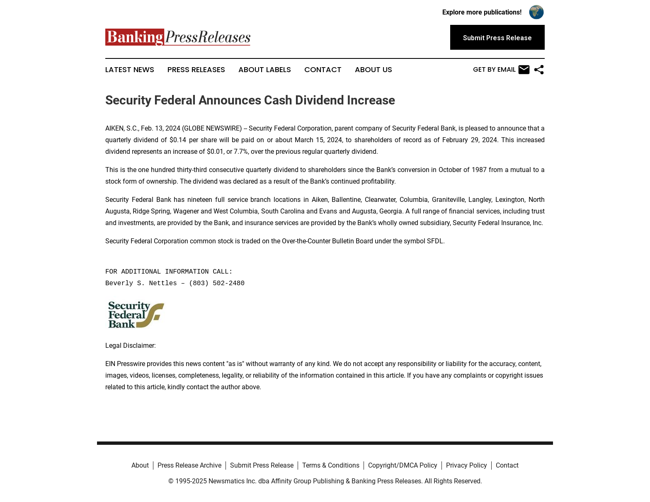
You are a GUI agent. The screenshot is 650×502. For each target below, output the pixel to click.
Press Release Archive (189, 465)
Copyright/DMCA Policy (402, 465)
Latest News (129, 69)
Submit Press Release (261, 465)
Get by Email (501, 69)
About (140, 465)
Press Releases (196, 69)
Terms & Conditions (330, 465)
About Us (373, 69)
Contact (323, 69)
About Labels (264, 69)
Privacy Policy (466, 465)
